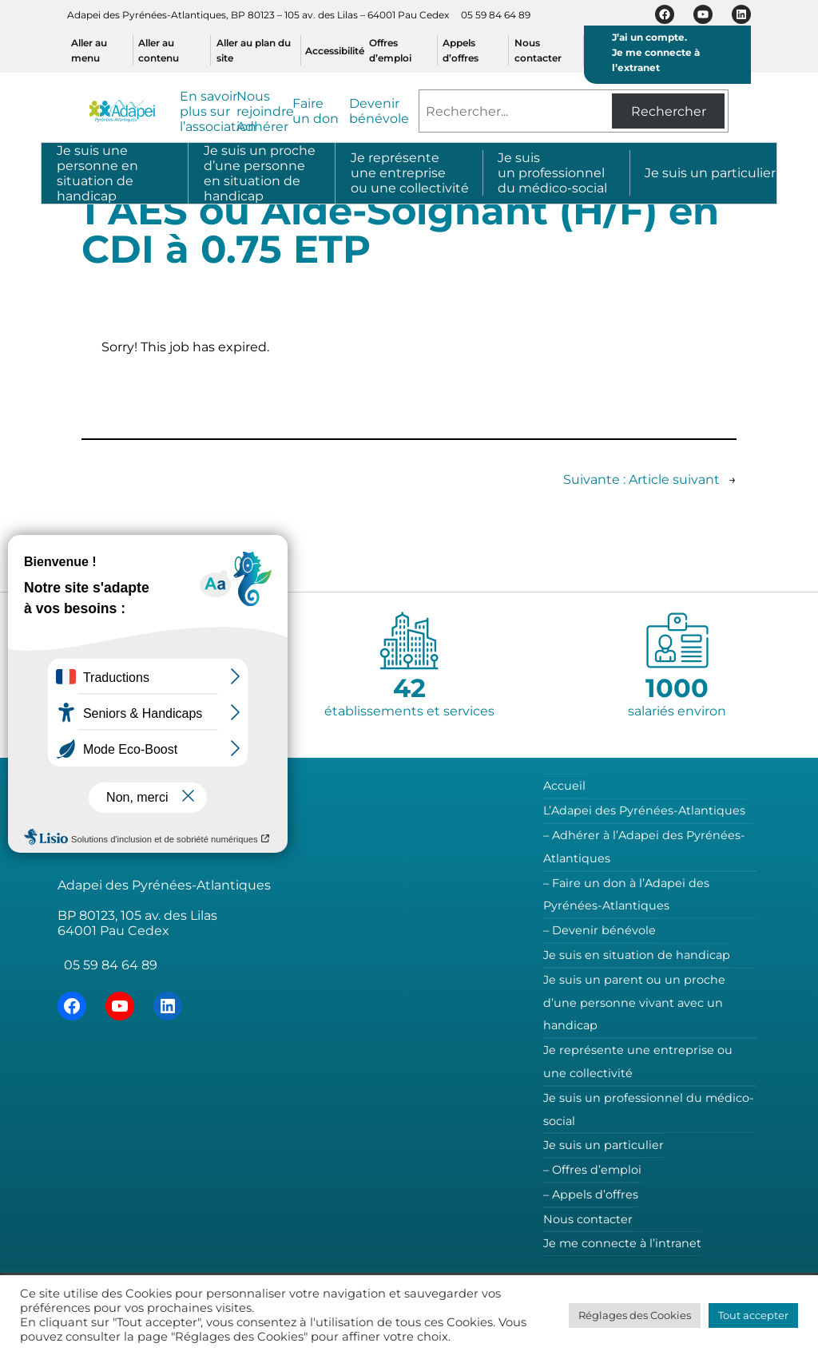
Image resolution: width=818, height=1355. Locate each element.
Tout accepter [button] (753, 1315)
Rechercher (668, 111)
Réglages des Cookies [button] (634, 1315)
